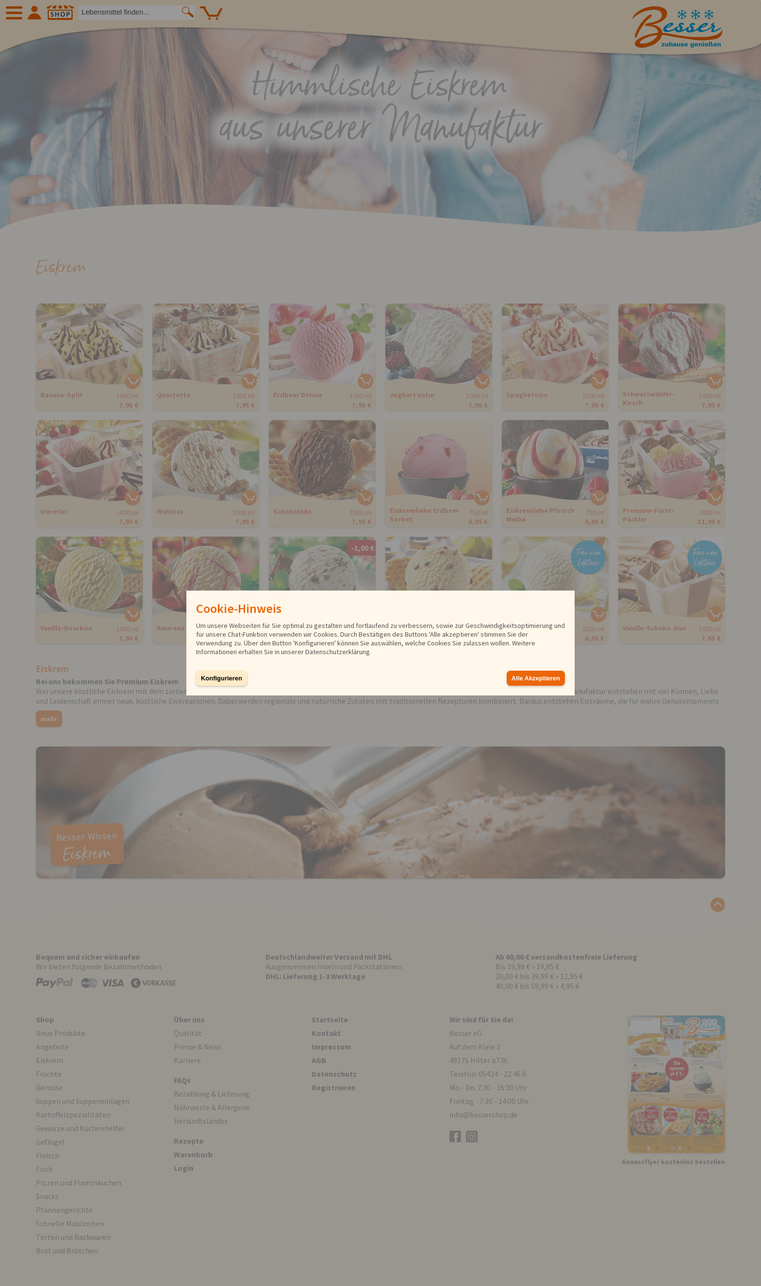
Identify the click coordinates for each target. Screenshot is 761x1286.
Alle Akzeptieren (536, 678)
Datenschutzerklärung (337, 651)
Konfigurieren (221, 678)
